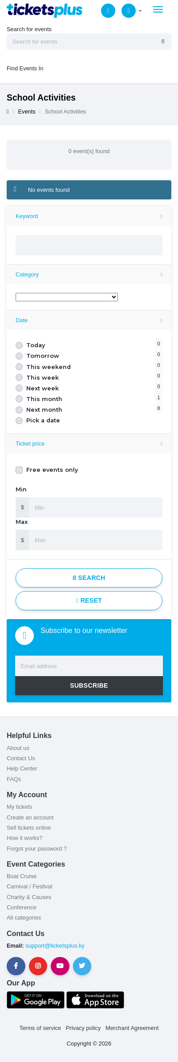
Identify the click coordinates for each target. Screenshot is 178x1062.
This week (42, 377)
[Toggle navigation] (158, 9)
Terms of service (40, 1028)
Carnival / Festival (29, 886)
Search (89, 577)
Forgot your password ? (37, 848)
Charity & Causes (29, 897)
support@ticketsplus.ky (54, 945)
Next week (42, 388)
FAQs (14, 779)
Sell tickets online (29, 827)
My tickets (19, 806)
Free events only (52, 469)
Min (21, 489)
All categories (24, 917)
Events (26, 111)
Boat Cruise (21, 876)
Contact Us (21, 758)
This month (44, 399)
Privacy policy (83, 1028)
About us (18, 748)
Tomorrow (42, 356)
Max (22, 522)
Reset (89, 600)
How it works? (24, 838)
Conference (21, 907)
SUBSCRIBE (89, 685)
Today (35, 345)
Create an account (30, 817)
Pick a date (43, 420)
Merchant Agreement (132, 1028)
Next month (44, 409)
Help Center (22, 768)
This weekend (48, 367)
